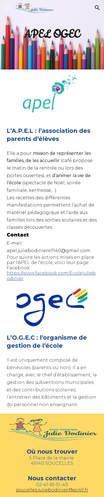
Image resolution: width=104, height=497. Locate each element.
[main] (52, 34)
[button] (6, 7)
